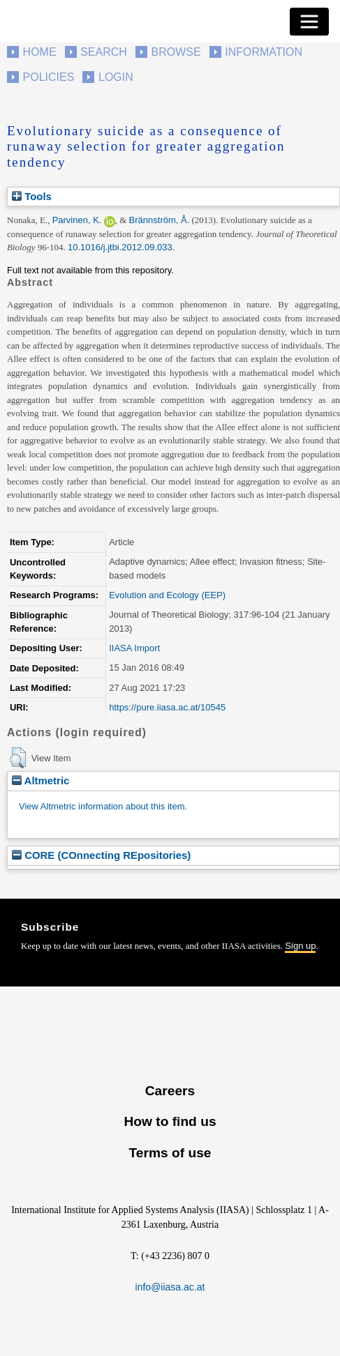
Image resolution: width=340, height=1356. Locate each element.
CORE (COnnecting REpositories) (101, 855)
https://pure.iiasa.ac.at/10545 (167, 707)
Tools (32, 196)
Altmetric (40, 780)
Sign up (300, 945)
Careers (170, 1090)
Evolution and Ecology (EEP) (167, 595)
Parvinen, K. (77, 220)
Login (115, 77)
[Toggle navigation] (309, 22)
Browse (175, 52)
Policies (49, 77)
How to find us (170, 1121)
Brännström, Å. (159, 220)
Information (263, 52)
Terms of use (169, 1152)
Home (40, 52)
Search (103, 52)
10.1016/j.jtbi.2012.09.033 (120, 247)
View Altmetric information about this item (101, 806)
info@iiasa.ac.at (170, 1287)
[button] (18, 757)
